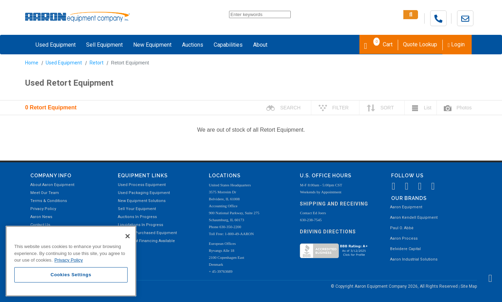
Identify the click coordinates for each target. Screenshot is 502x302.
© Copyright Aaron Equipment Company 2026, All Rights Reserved (395, 286)
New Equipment (152, 44)
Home (31, 62)
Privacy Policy (43, 209)
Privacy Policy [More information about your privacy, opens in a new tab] (68, 260)
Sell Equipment (104, 44)
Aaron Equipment (406, 207)
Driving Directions (328, 231)
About (260, 44)
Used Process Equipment (142, 185)
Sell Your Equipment (137, 209)
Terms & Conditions (48, 201)
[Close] (127, 236)
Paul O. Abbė (401, 228)
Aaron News (41, 217)
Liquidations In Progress (140, 225)
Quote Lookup (420, 44)
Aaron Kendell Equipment (414, 217)
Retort (97, 62)
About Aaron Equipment (52, 185)
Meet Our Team (44, 193)
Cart (378, 44)
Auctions (192, 44)
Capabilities (228, 44)
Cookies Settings (71, 274)
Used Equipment (56, 44)
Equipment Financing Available (146, 241)
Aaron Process (404, 238)
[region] (71, 261)
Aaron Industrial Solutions (414, 259)
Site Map (469, 286)
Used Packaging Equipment (144, 193)
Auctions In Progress (137, 217)
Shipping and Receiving (334, 204)
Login (456, 44)
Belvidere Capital (405, 249)
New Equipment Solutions (142, 201)
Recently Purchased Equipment (147, 233)
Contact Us (40, 225)
